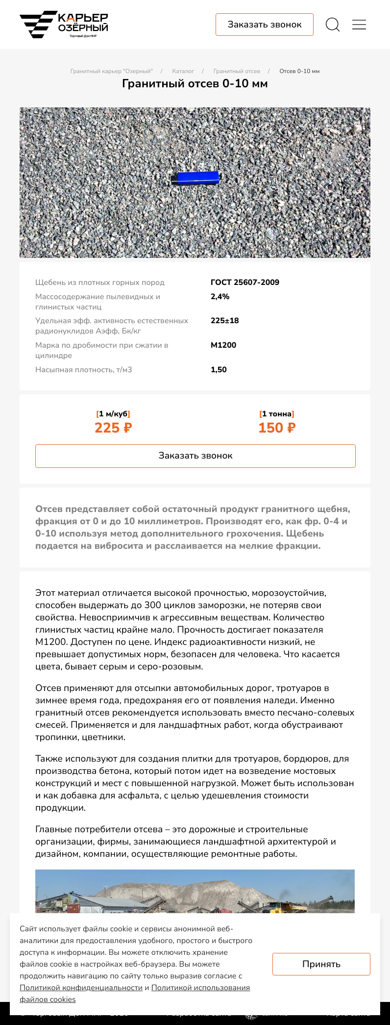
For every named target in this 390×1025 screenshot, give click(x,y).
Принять (321, 964)
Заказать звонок (195, 455)
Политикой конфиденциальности (81, 987)
